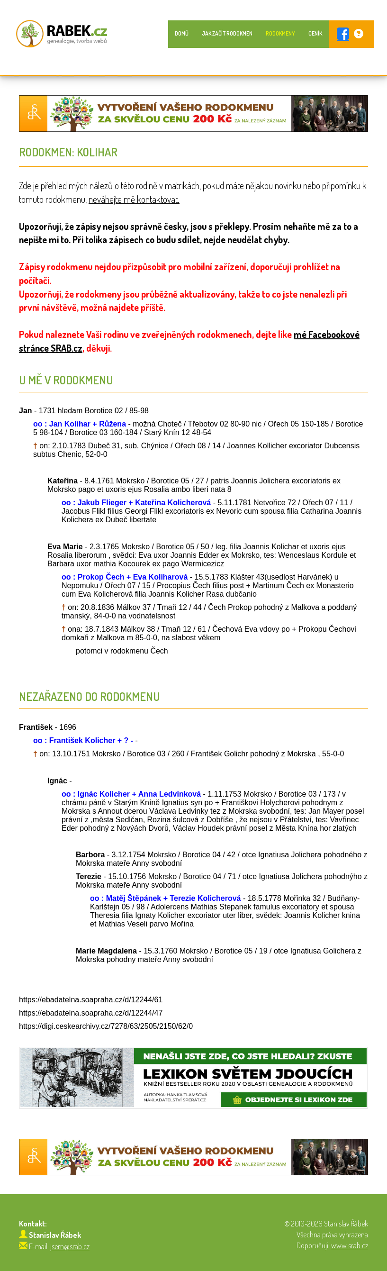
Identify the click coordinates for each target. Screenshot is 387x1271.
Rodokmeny (280, 33)
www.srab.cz (349, 1245)
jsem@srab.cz (70, 1246)
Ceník (315, 33)
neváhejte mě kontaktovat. (134, 199)
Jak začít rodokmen (227, 33)
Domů (182, 33)
